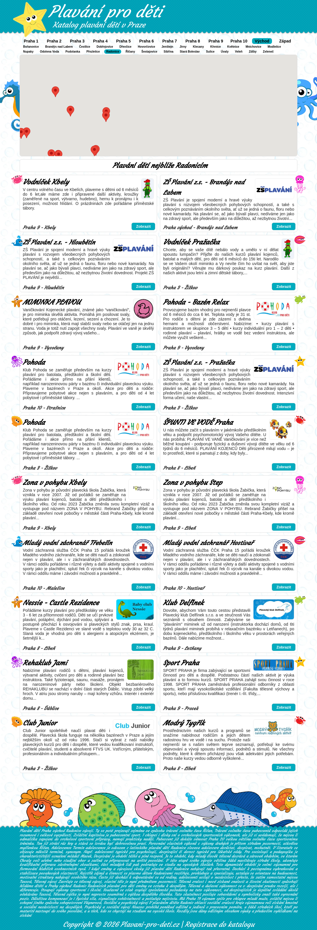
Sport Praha (181, 663)
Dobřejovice (104, 46)
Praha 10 (238, 41)
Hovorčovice (146, 46)
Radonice (112, 51)
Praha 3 (77, 41)
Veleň (239, 51)
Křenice (215, 46)
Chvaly (25, 860)
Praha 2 (54, 41)
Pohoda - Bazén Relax (195, 302)
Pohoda (34, 362)
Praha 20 (216, 839)
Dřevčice (126, 46)
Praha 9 (215, 41)
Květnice (233, 46)
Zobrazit (143, 226)
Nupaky (28, 51)
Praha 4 (100, 41)
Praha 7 (169, 41)
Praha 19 (193, 898)
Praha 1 (31, 41)
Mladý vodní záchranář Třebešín (67, 543)
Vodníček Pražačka (191, 242)
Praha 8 (192, 41)
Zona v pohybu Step (192, 482)
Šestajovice (149, 51)
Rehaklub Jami (45, 663)
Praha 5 (123, 41)
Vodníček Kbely (46, 182)
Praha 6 (146, 41)
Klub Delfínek (183, 603)
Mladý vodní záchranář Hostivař (208, 543)
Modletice (274, 46)
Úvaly (225, 51)
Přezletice (93, 51)
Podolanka (73, 51)
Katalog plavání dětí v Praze (99, 24)
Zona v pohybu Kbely (54, 482)
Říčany (130, 51)
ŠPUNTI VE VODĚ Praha (198, 422)
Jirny (183, 46)
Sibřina (169, 51)
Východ (262, 41)
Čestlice (84, 46)
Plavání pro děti (105, 11)
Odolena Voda (49, 51)
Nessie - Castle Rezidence (61, 603)
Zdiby (253, 51)
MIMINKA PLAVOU (51, 302)
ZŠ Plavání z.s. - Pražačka (198, 362)
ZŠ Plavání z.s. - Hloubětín (59, 242)
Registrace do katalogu (219, 924)
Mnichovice (253, 46)
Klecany (198, 46)
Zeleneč (268, 51)
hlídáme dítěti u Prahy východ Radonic (53, 885)
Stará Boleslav (190, 51)
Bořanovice (31, 46)
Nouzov (138, 907)
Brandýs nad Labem (59, 46)
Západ (285, 41)
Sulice (210, 51)
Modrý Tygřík (183, 723)
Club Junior (40, 723)
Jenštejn (167, 46)
